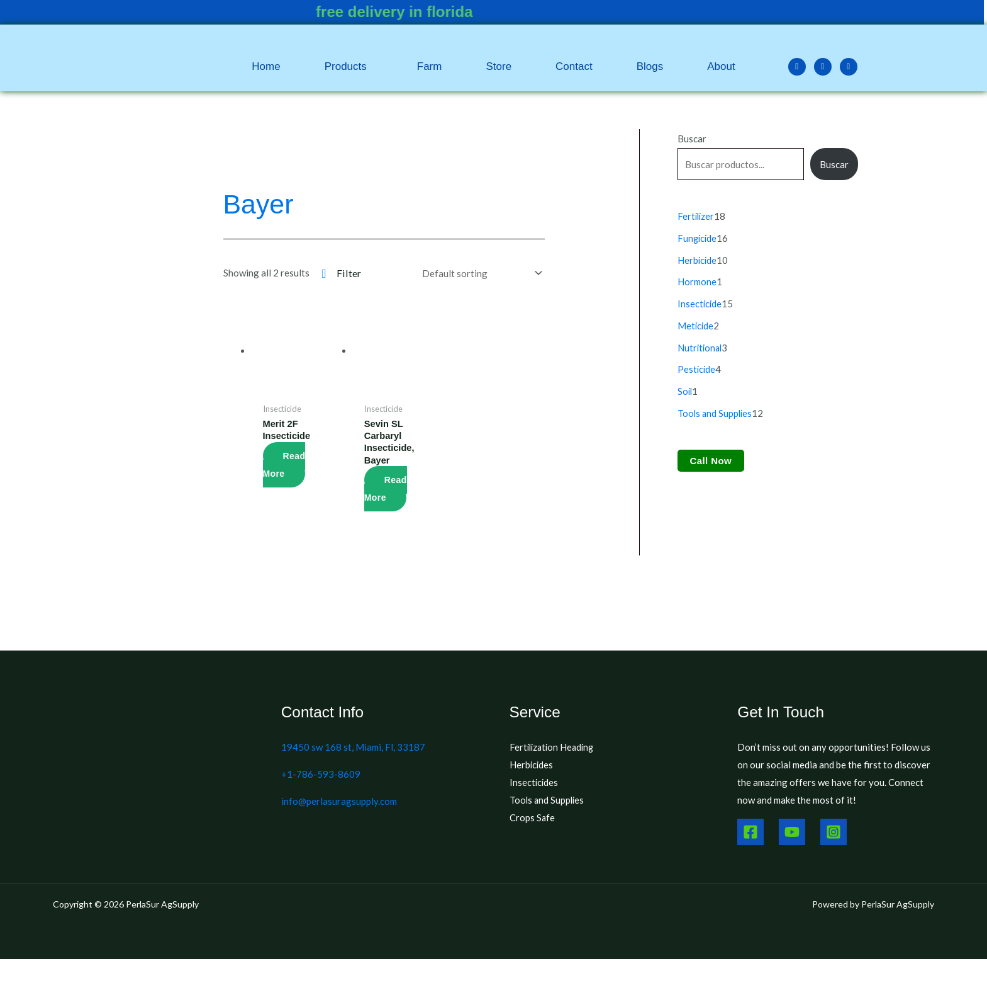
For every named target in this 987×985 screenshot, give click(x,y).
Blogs (650, 66)
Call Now (711, 454)
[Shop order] (480, 273)
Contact (574, 66)
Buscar (692, 138)
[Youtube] (792, 832)
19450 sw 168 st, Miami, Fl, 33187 (353, 748)
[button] (348, 66)
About (721, 66)
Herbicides (532, 765)
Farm (429, 66)
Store (498, 66)
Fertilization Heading (554, 748)
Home (266, 66)
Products (346, 66)
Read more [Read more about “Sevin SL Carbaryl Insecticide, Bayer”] (385, 489)
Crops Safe (532, 818)
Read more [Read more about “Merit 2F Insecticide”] (284, 465)
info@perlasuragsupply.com (339, 801)
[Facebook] (750, 832)
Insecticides (534, 783)
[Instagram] (833, 832)
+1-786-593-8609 (320, 774)
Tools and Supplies (548, 800)
